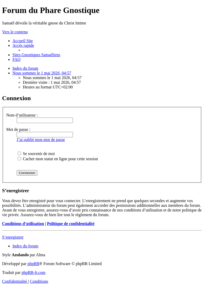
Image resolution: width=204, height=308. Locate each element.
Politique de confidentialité (70, 223)
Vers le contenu (15, 32)
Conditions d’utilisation (23, 223)
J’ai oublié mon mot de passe (41, 139)
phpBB (33, 263)
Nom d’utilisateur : (22, 115)
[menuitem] (22, 40)
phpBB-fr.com (33, 272)
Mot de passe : (18, 129)
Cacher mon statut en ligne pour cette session (58, 159)
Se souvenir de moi (36, 153)
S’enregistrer (13, 237)
